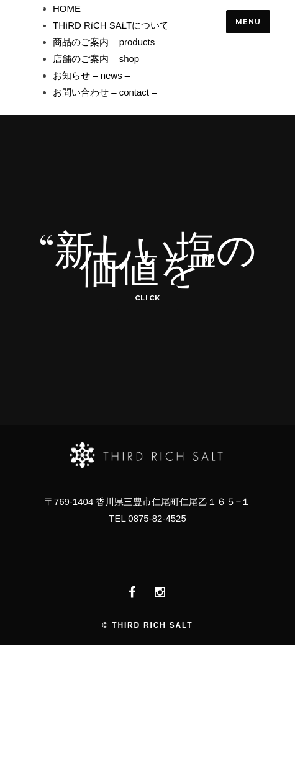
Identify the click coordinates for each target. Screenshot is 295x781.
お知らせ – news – (91, 75)
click (147, 297)
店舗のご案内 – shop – (100, 58)
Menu (248, 21)
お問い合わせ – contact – (105, 92)
